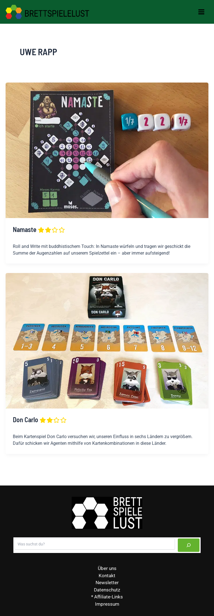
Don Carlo (40, 420)
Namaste (39, 229)
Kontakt (107, 575)
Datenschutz (107, 590)
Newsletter (107, 582)
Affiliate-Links (108, 597)
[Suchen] (189, 545)
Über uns (107, 568)
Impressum (107, 604)
